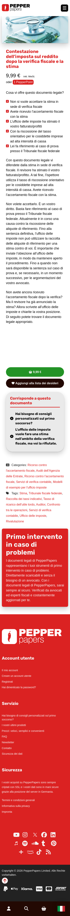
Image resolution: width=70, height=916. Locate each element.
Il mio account (10, 670)
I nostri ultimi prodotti (14, 725)
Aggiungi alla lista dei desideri (35, 383)
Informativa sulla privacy (16, 805)
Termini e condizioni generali (18, 800)
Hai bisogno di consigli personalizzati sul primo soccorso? (35, 418)
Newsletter (8, 742)
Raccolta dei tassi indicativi (24, 498)
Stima (23, 493)
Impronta (7, 811)
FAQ (4, 736)
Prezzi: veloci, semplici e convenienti (23, 730)
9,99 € (37, 372)
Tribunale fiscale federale (45, 493)
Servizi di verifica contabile (33, 481)
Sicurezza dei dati (12, 753)
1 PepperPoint (23, 82)
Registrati (7, 681)
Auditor (40, 504)
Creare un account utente (16, 675)
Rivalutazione (15, 521)
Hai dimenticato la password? (19, 687)
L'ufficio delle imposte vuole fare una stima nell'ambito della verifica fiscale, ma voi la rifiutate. (36, 436)
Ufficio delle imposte (33, 515)
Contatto (7, 748)
